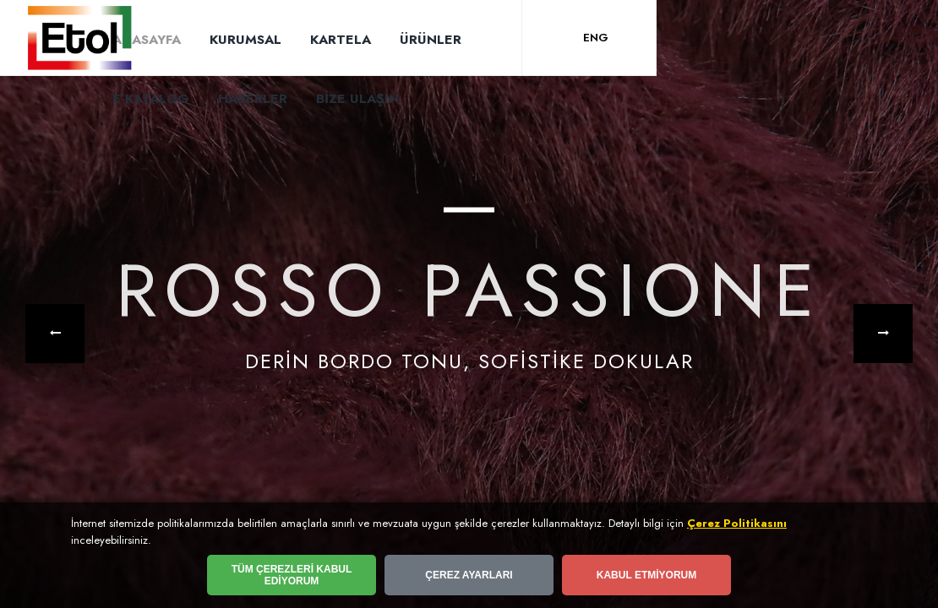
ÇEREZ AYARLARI (468, 575)
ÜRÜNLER (430, 39)
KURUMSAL (245, 39)
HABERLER (252, 98)
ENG (595, 38)
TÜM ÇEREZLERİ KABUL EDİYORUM (292, 575)
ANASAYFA (146, 39)
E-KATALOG (150, 98)
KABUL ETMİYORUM (646, 575)
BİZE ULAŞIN (357, 98)
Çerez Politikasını (737, 523)
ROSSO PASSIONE (469, 293)
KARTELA (340, 39)
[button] (55, 333)
